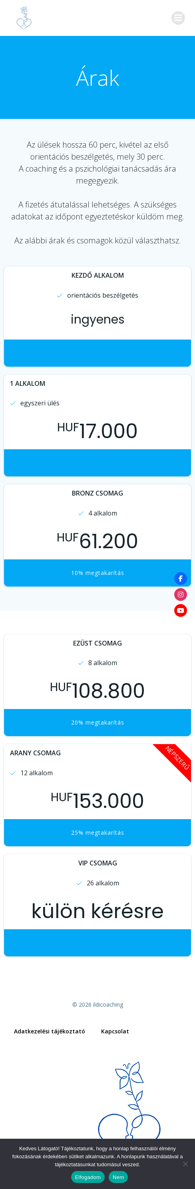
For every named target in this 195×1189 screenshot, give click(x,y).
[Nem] (185, 1164)
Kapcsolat (115, 1031)
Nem (118, 1177)
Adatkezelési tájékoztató (49, 1031)
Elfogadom (88, 1177)
